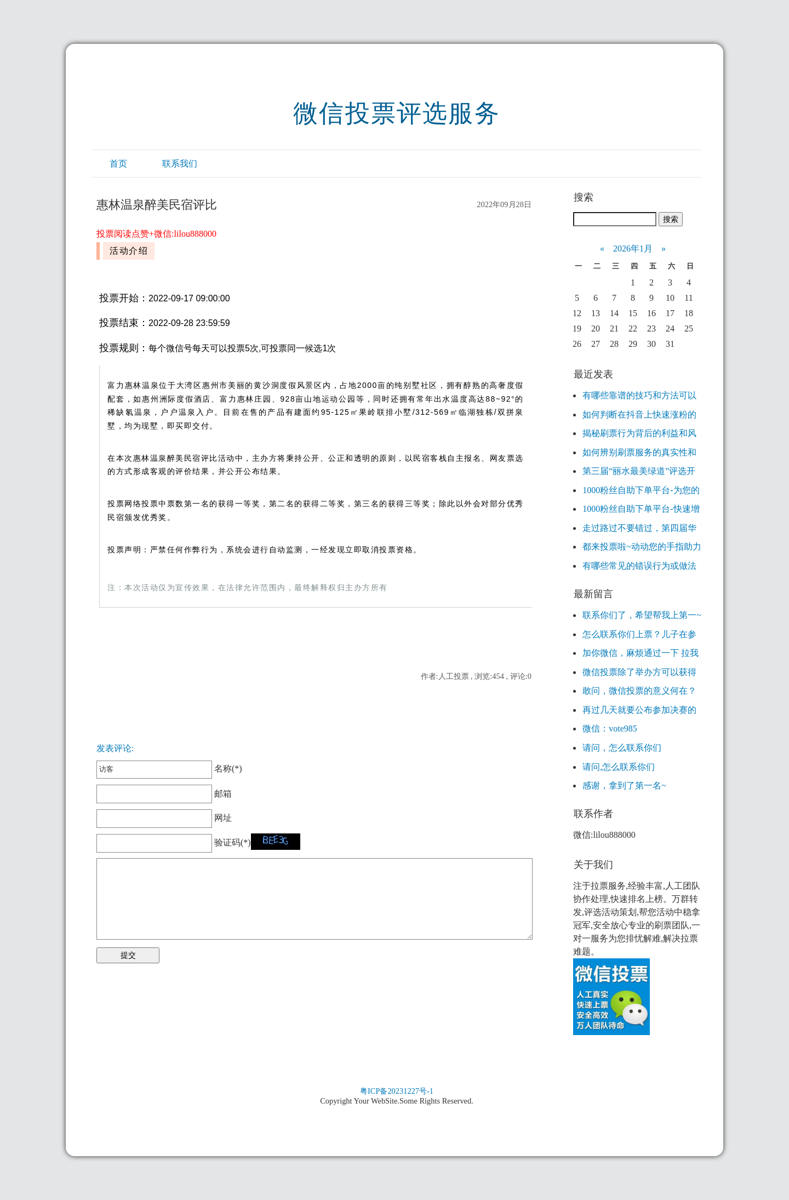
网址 (164, 817)
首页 (118, 163)
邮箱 (164, 793)
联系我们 (179, 163)
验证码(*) (232, 842)
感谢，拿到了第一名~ (624, 785)
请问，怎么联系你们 (621, 747)
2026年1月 (633, 248)
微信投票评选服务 (396, 113)
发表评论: (115, 748)
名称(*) (169, 768)
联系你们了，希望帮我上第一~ (641, 615)
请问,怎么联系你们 (618, 767)
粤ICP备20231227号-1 (396, 1091)
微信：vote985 (609, 728)
